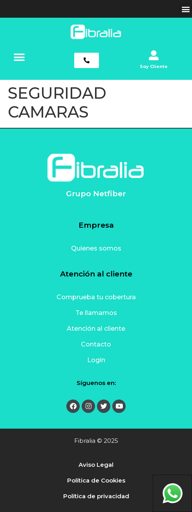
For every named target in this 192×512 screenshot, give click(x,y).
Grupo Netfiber (96, 193)
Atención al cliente (96, 328)
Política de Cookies (96, 480)
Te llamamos (96, 313)
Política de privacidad (96, 496)
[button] (185, 8)
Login (96, 360)
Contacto (96, 344)
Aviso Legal (96, 464)
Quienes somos (96, 248)
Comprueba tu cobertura (96, 297)
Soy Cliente (154, 66)
